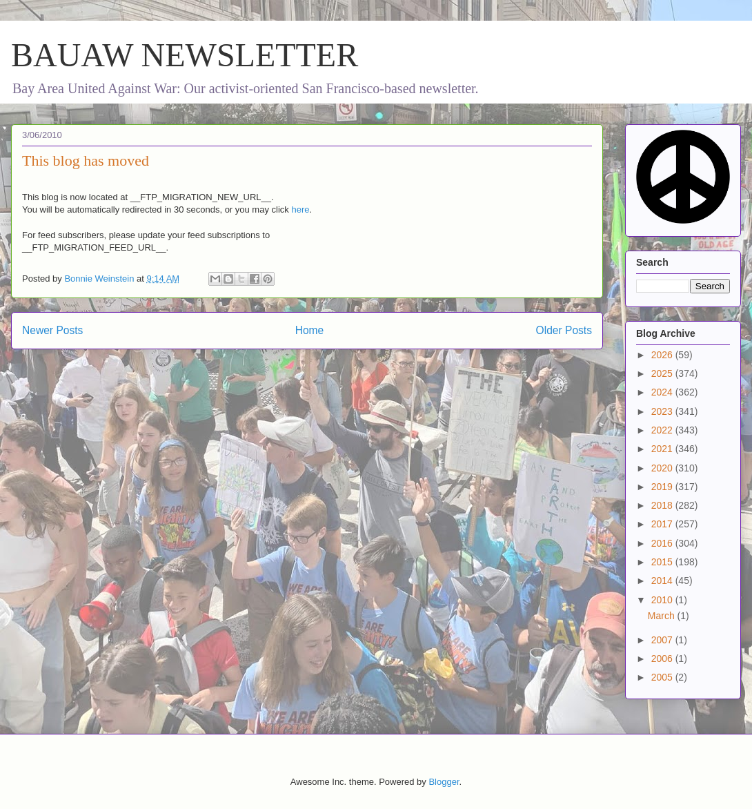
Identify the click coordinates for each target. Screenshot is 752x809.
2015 (663, 561)
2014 (663, 580)
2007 (663, 639)
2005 (663, 677)
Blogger (443, 782)
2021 (663, 448)
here (300, 209)
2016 (663, 543)
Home (309, 330)
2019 (663, 486)
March (662, 615)
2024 (663, 392)
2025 (663, 373)
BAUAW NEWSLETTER (184, 55)
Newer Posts (52, 330)
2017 (663, 523)
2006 (663, 658)
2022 (663, 430)
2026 (663, 354)
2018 (663, 505)
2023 (663, 411)
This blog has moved (85, 160)
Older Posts (564, 330)
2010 (663, 599)
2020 (663, 468)
